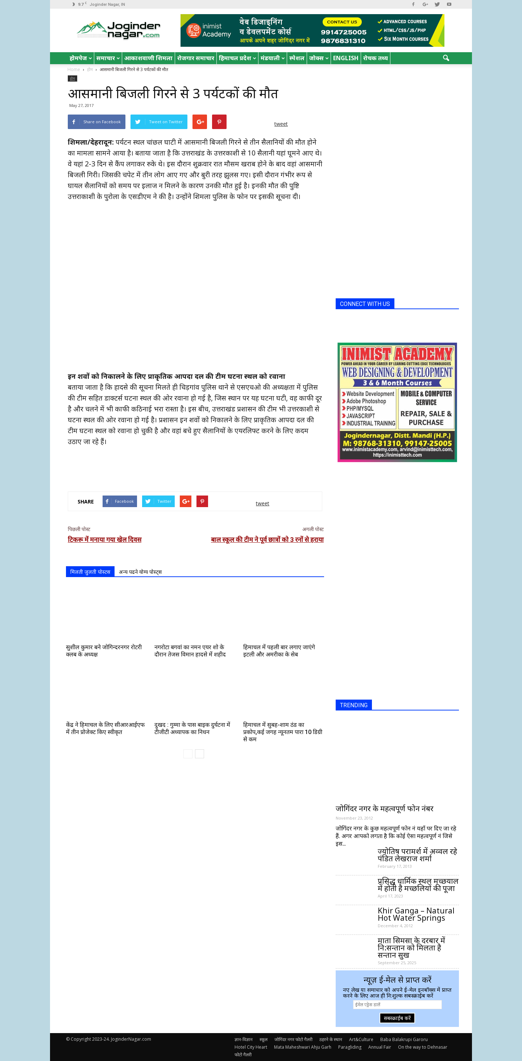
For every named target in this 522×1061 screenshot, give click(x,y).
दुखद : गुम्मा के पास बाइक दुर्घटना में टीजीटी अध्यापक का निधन (192, 728)
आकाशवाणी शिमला (148, 58)
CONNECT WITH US (365, 304)
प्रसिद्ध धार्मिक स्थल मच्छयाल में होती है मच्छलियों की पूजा (418, 884)
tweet (281, 123)
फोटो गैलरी (243, 1055)
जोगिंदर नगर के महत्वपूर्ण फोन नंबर (385, 808)
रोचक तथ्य (375, 58)
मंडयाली (273, 58)
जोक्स (319, 58)
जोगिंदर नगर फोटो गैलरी (293, 1039)
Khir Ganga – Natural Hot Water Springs (416, 914)
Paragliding (349, 1047)
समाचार (108, 58)
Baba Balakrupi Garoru (404, 1039)
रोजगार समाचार (195, 58)
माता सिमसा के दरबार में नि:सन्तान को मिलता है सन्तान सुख (411, 947)
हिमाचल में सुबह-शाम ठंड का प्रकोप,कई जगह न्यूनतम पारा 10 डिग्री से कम (282, 732)
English (346, 58)
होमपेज (81, 58)
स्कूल (264, 1039)
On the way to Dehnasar (422, 1047)
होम (72, 78)
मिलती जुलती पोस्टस (90, 571)
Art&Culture (361, 1039)
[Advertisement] (195, 467)
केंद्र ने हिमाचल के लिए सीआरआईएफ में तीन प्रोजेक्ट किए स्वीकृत (105, 728)
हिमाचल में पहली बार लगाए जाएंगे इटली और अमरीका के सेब (279, 651)
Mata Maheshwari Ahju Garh (302, 1047)
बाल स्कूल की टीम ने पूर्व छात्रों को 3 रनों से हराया (267, 539)
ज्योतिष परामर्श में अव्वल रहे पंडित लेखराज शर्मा (417, 854)
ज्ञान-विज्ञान (244, 1039)
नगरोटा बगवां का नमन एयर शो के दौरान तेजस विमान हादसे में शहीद (190, 651)
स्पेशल (296, 58)
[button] (446, 58)
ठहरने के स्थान (330, 1039)
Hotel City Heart (251, 1047)
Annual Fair (379, 1047)
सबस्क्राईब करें (397, 1018)
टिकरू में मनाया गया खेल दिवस (104, 539)
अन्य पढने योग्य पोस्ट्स (140, 571)
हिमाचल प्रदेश (237, 58)
